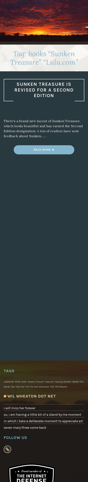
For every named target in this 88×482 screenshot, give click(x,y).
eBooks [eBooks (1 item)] (75, 381)
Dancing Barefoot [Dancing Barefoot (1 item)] (63, 381)
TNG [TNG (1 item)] (52, 386)
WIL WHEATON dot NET (31, 396)
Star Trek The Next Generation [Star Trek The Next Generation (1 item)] (35, 386)
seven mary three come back (25, 428)
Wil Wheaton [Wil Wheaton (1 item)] (61, 386)
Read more (44, 151)
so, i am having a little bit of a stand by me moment (42, 415)
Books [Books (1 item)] (18, 381)
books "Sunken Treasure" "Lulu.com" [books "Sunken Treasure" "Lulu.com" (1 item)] (37, 381)
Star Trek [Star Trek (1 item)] (15, 386)
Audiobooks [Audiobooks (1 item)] (9, 381)
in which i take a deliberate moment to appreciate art (43, 421)
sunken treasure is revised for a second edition (44, 90)
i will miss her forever (19, 408)
